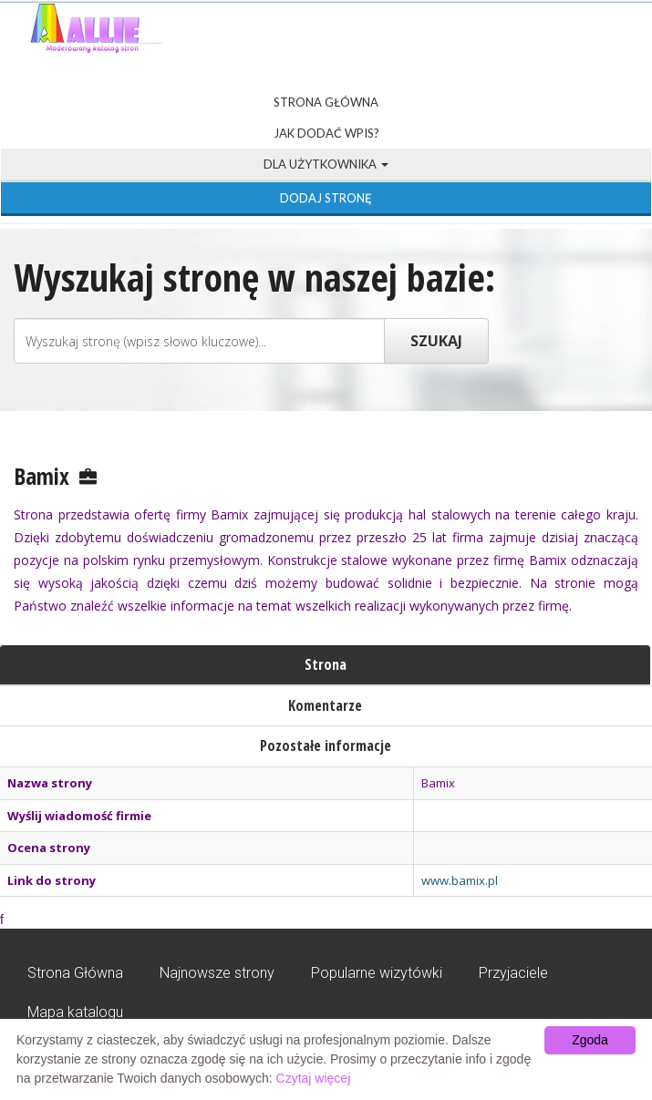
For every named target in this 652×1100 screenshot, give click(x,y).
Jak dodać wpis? (326, 133)
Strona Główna (326, 102)
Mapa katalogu (75, 1012)
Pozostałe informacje (325, 745)
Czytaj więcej (313, 1078)
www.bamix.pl (459, 880)
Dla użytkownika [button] (326, 164)
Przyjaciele (513, 973)
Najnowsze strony (217, 973)
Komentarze (325, 705)
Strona (326, 664)
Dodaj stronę (326, 197)
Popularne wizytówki (376, 973)
